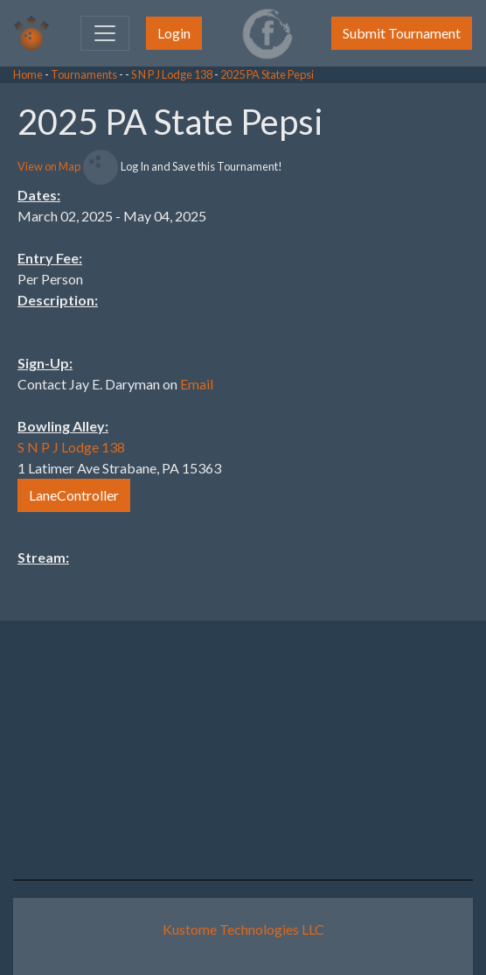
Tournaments (84, 74)
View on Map (48, 166)
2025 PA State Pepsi (267, 74)
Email (196, 383)
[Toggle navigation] (104, 33)
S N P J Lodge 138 (171, 74)
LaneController (74, 495)
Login (174, 33)
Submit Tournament (402, 33)
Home (28, 74)
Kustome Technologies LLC (243, 929)
